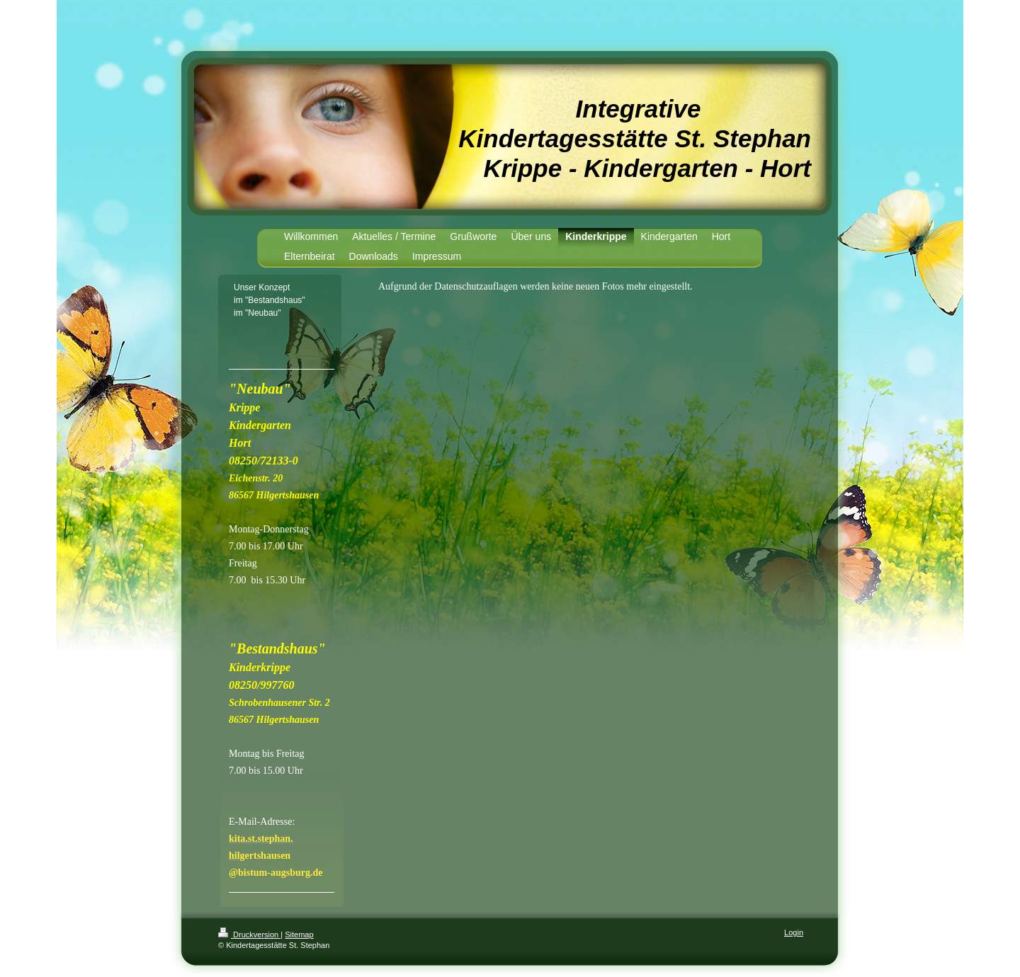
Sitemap (299, 934)
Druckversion (249, 934)
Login (793, 932)
